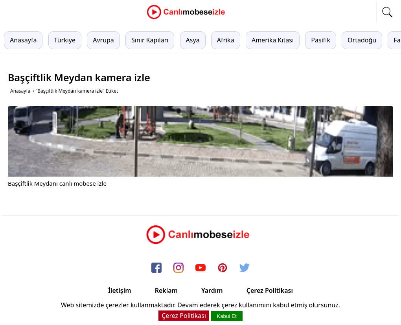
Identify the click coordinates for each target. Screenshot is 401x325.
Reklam (166, 290)
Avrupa (103, 40)
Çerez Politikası (269, 290)
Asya (193, 40)
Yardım (212, 290)
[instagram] (178, 268)
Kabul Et (226, 316)
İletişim (119, 290)
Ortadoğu (362, 40)
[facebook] (156, 268)
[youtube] (200, 268)
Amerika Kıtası (273, 40)
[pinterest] (222, 268)
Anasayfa (23, 40)
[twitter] (244, 268)
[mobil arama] (387, 12)
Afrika (225, 40)
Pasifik (320, 40)
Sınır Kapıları (149, 40)
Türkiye (64, 40)
